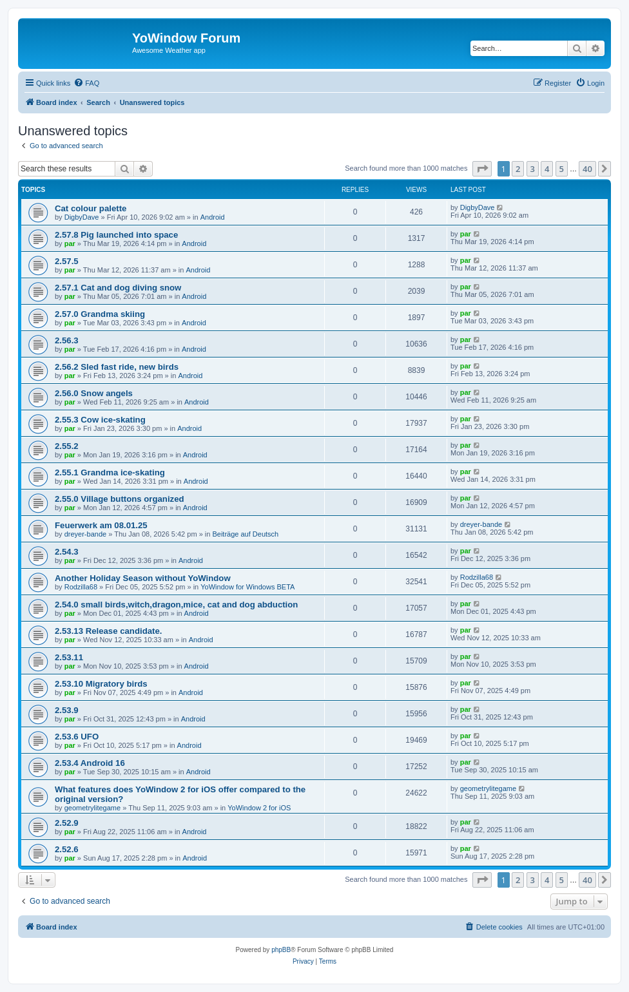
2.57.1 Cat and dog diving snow (118, 287)
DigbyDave (81, 217)
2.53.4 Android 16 (90, 763)
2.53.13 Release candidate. (108, 631)
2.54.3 (67, 552)
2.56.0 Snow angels (94, 393)
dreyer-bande (85, 534)
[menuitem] (86, 83)
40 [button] (587, 169)
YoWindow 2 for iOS (259, 808)
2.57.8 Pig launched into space (116, 235)
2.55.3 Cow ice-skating (100, 419)
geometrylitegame (92, 808)
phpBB (281, 949)
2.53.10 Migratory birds (101, 684)
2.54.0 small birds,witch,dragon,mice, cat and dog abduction (176, 604)
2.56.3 (67, 340)
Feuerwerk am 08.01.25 (101, 525)
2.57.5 (67, 261)
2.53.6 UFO (77, 736)
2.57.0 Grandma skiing (100, 314)
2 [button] (518, 169)
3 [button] (532, 169)
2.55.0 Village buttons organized (119, 499)
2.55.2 (67, 446)
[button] (482, 168)
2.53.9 (67, 710)
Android (212, 217)
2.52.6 (67, 849)
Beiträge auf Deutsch (245, 534)
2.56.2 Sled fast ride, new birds (117, 367)
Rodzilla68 (80, 587)
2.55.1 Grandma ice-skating (110, 472)
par (69, 243)
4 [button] (547, 169)
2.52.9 (67, 823)
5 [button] (561, 169)
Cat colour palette (90, 208)
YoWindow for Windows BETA (247, 587)
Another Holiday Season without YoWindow (143, 578)
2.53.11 (69, 657)
